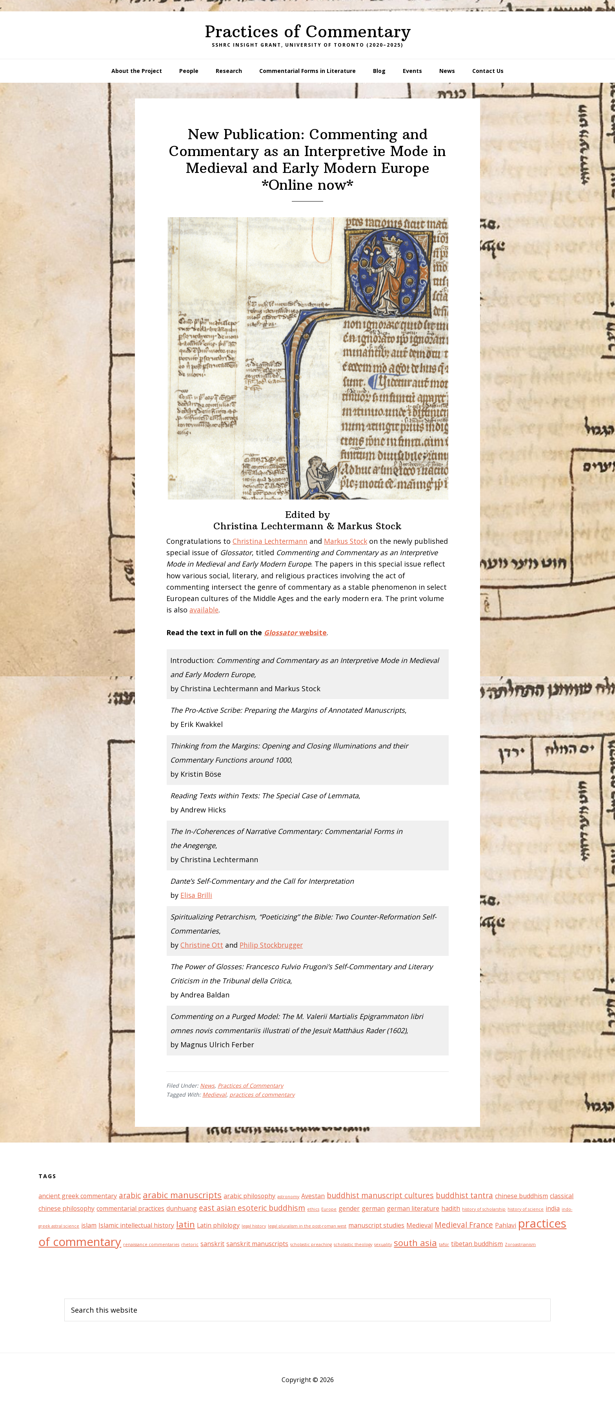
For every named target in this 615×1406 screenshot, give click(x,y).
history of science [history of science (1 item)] (526, 1209)
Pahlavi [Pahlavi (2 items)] (505, 1225)
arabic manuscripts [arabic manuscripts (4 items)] (182, 1195)
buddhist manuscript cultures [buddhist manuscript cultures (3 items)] (380, 1195)
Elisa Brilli (196, 895)
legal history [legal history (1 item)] (254, 1225)
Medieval (214, 1094)
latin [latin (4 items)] (185, 1224)
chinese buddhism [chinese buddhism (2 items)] (521, 1196)
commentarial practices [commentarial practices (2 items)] (130, 1208)
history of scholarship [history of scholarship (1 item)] (484, 1209)
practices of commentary (262, 1094)
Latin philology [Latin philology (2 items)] (218, 1225)
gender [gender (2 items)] (349, 1208)
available (204, 609)
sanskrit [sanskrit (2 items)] (212, 1243)
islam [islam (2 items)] (88, 1225)
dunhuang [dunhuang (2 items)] (181, 1208)
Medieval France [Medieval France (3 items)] (464, 1224)
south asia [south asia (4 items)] (415, 1242)
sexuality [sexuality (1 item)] (383, 1244)
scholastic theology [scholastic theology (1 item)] (353, 1244)
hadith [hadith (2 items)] (450, 1208)
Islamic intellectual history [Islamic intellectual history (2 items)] (136, 1225)
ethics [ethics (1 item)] (313, 1209)
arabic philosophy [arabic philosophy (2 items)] (249, 1196)
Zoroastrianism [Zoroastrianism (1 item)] (520, 1244)
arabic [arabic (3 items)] (130, 1195)
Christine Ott (202, 945)
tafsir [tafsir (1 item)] (444, 1244)
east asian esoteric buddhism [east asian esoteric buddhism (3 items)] (252, 1208)
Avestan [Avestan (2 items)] (313, 1196)
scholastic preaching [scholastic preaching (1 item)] (311, 1244)
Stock (363, 541)
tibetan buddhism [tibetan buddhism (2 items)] (477, 1243)
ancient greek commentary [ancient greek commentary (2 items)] (77, 1196)
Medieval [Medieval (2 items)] (419, 1225)
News (207, 1085)
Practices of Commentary (307, 31)
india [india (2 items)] (553, 1208)
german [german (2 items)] (373, 1208)
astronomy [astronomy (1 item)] (288, 1196)
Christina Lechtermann (271, 541)
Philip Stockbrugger (275, 945)
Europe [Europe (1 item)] (329, 1209)
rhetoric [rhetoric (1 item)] (189, 1244)
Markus (340, 541)
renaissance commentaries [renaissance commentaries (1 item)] (151, 1244)
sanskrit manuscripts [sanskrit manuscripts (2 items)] (257, 1243)
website (295, 632)
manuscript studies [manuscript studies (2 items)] (376, 1225)
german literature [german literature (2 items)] (413, 1208)
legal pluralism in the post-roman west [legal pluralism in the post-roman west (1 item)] (307, 1225)
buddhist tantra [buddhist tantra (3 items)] (464, 1195)
